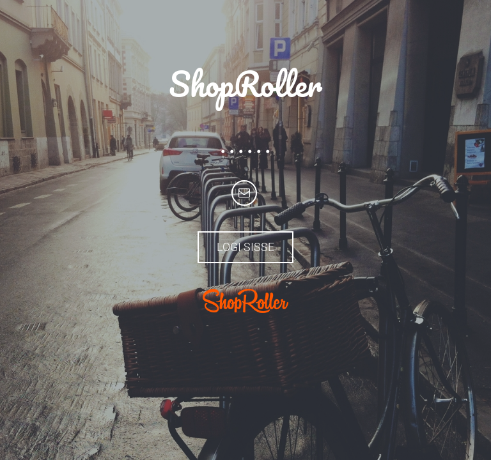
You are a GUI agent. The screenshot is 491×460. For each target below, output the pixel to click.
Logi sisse (245, 247)
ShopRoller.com (245, 301)
